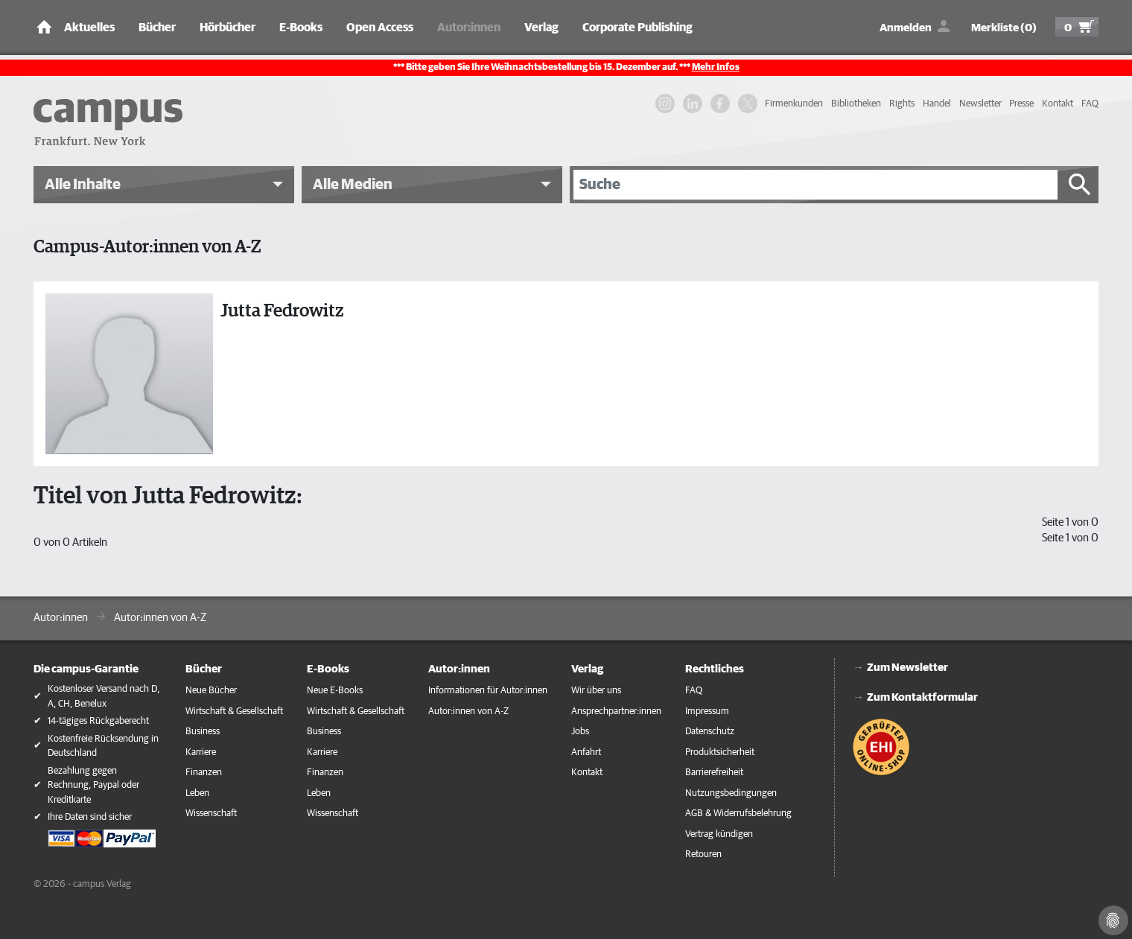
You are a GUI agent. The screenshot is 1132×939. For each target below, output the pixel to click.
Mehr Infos (716, 67)
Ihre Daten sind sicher (90, 817)
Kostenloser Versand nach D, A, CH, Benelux (103, 696)
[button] (164, 184)
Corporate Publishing (637, 28)
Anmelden (906, 28)
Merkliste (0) (1004, 28)
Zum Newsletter (907, 667)
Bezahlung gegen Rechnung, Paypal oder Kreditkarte (93, 785)
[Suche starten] (1079, 184)
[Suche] (815, 185)
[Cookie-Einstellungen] (1113, 920)
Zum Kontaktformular (922, 697)
